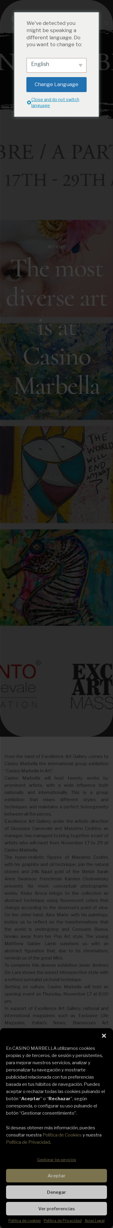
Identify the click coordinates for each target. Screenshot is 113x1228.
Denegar (56, 1192)
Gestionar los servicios (56, 1160)
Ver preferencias (56, 1209)
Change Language (56, 84)
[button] (104, 1036)
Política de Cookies (62, 1135)
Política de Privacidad (28, 1142)
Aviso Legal (95, 1220)
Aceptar (56, 1176)
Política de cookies (24, 1220)
